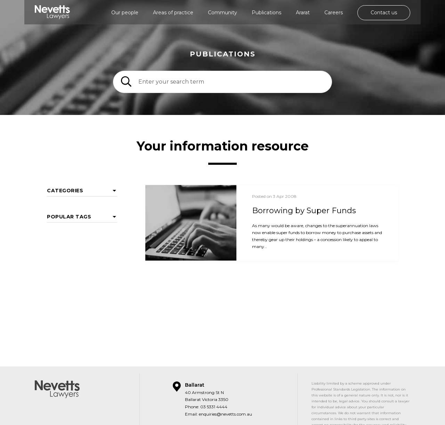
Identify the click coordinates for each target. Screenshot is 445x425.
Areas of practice (173, 12)
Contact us (384, 12)
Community (222, 12)
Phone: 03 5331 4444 (206, 391)
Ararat (303, 12)
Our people (124, 12)
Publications (266, 12)
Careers (333, 12)
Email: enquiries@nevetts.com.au (218, 398)
